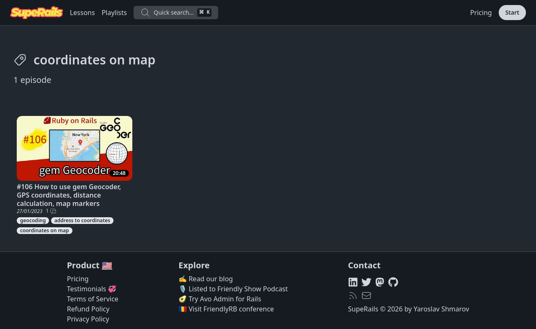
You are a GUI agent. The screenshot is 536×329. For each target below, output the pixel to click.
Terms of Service (93, 298)
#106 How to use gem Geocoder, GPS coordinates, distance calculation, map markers (69, 195)
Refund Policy (88, 309)
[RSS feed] (353, 295)
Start (512, 12)
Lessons (82, 12)
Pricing (481, 12)
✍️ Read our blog (205, 278)
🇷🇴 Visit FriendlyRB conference (226, 309)
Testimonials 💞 (91, 288)
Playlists (114, 12)
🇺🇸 (107, 265)
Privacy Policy (88, 319)
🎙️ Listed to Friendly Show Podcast (233, 288)
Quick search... (175, 13)
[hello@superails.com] (366, 295)
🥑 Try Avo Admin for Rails (219, 298)
